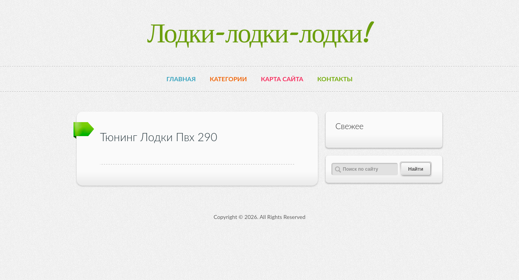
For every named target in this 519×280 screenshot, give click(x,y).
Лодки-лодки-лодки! (259, 33)
